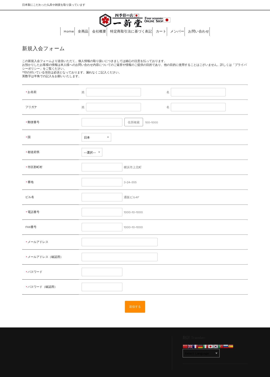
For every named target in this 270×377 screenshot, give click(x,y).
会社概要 (98, 31)
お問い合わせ (202, 31)
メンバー (179, 31)
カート (161, 31)
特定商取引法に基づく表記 (130, 31)
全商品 (80, 31)
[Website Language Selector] (201, 352)
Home (63, 31)
